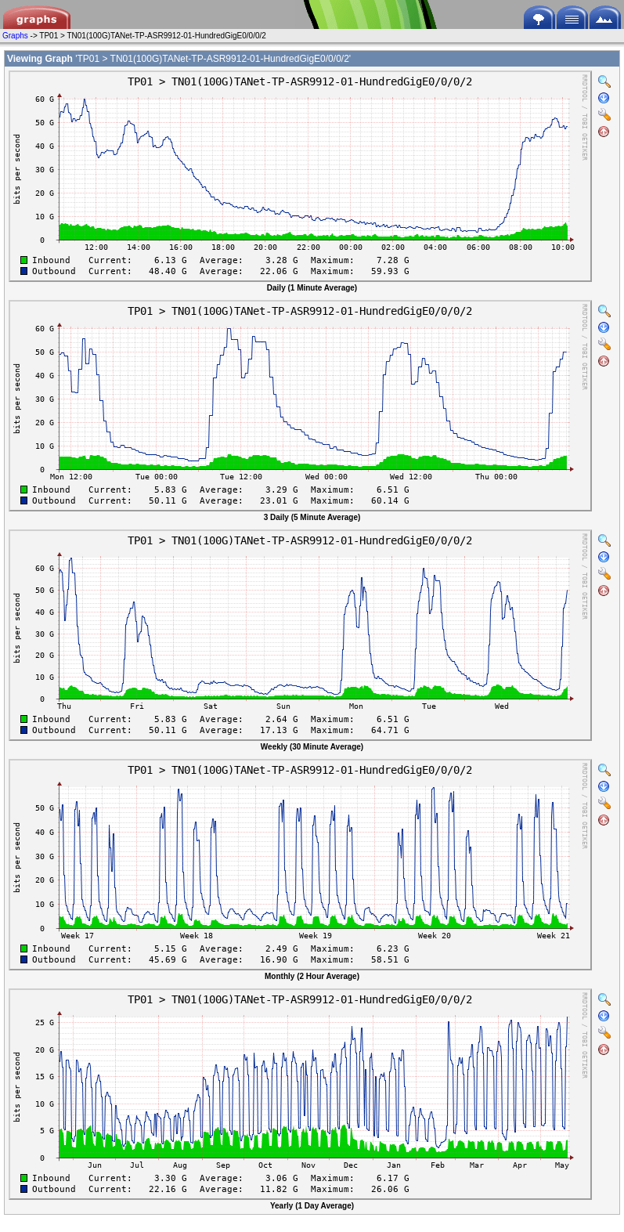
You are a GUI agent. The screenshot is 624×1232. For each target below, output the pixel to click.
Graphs (15, 35)
